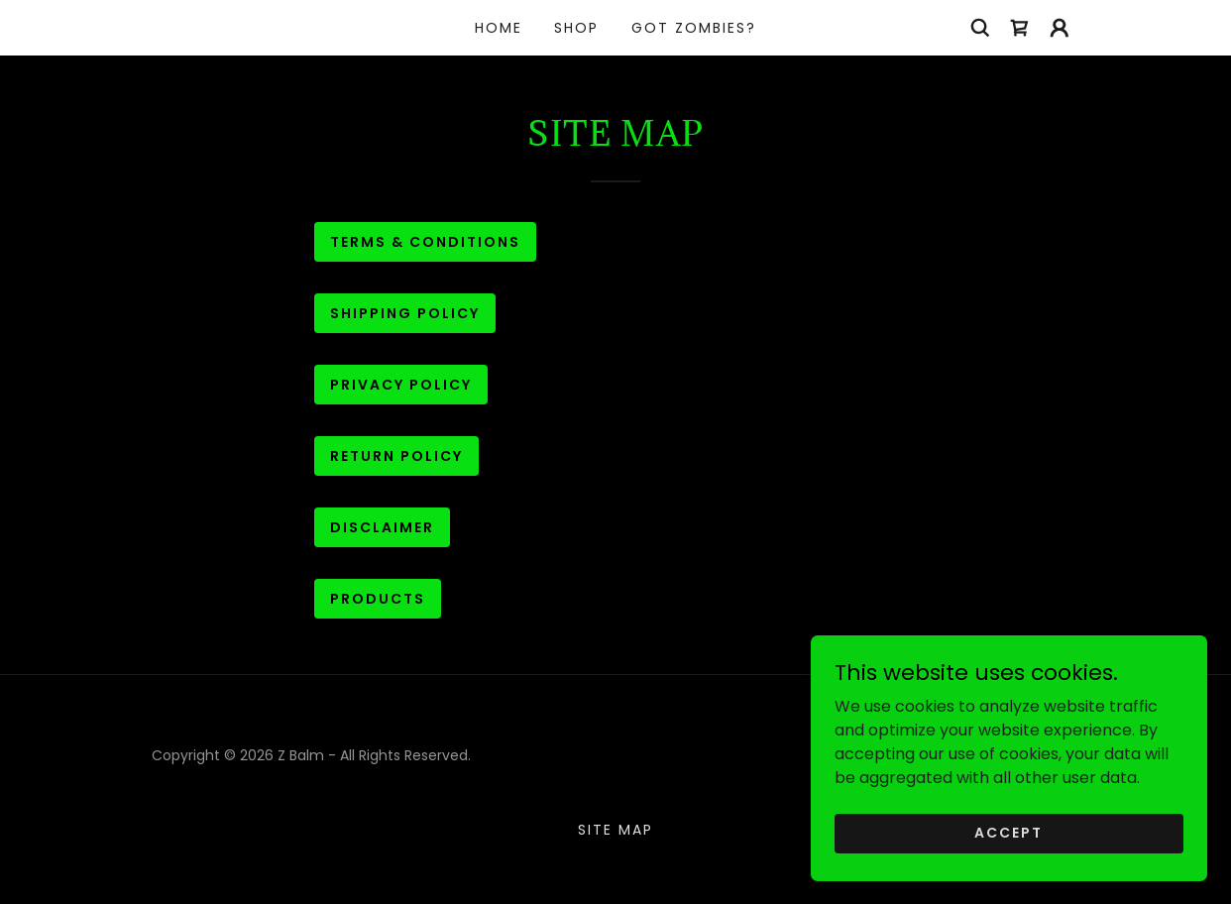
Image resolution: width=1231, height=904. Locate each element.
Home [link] (498, 28)
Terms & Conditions (425, 242)
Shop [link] (576, 28)
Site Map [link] (615, 830)
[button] (1059, 28)
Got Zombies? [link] (693, 28)
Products (377, 599)
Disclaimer (382, 527)
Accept (1008, 833)
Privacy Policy (401, 385)
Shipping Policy (405, 313)
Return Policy (396, 456)
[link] (1020, 28)
